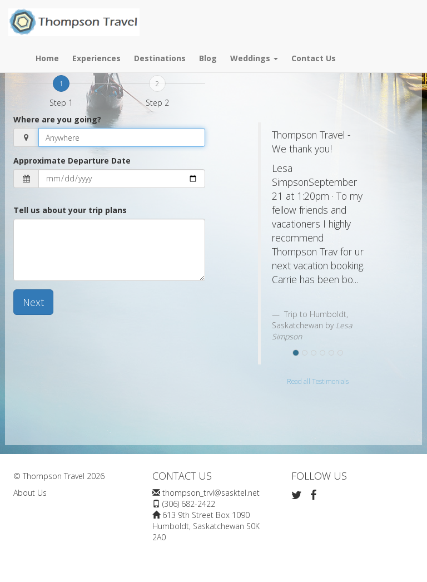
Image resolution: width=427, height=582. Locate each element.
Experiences (96, 58)
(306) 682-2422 (188, 504)
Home (47, 58)
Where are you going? (57, 119)
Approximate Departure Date (72, 160)
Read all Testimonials (318, 381)
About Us (30, 492)
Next (33, 302)
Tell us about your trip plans (70, 210)
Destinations (160, 58)
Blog (208, 58)
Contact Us (313, 58)
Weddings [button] (254, 58)
